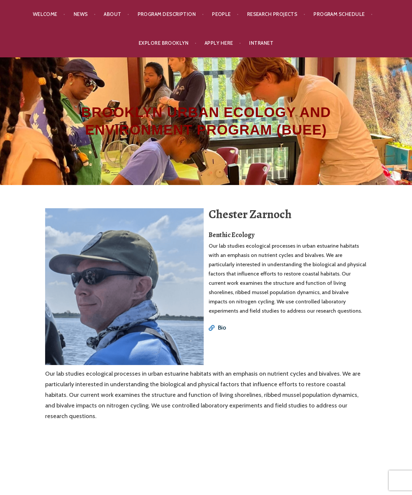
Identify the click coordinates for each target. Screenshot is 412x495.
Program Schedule (339, 14)
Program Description (167, 14)
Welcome (45, 14)
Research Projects (272, 14)
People (221, 14)
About (112, 14)
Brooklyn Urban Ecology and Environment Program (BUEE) (206, 121)
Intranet (261, 43)
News (81, 14)
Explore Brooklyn (163, 43)
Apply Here (219, 43)
